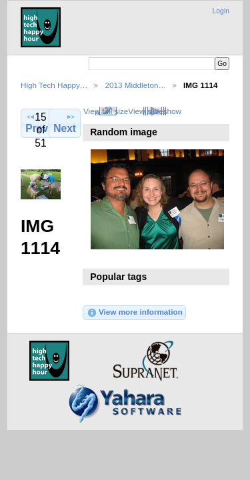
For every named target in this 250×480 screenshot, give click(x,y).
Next (64, 122)
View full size (105, 111)
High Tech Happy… (54, 85)
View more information (135, 312)
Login (221, 11)
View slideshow (154, 111)
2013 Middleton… (135, 85)
